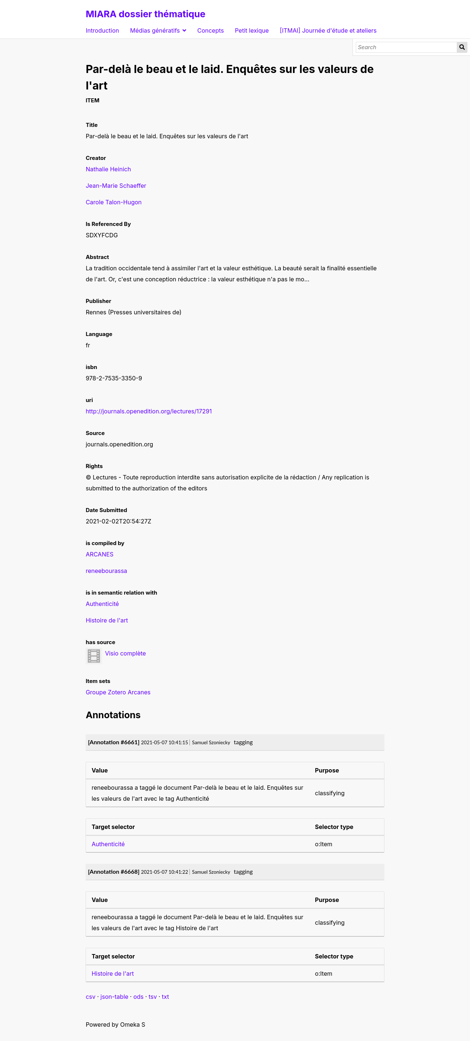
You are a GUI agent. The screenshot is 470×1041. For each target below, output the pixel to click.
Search (462, 47)
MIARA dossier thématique (145, 13)
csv (90, 996)
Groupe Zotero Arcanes (118, 692)
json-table (115, 996)
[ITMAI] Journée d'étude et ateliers (328, 30)
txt (165, 996)
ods (138, 996)
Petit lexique (252, 30)
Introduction (102, 30)
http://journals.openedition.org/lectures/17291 (149, 411)
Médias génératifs (155, 30)
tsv (153, 996)
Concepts (210, 30)
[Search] (407, 47)
